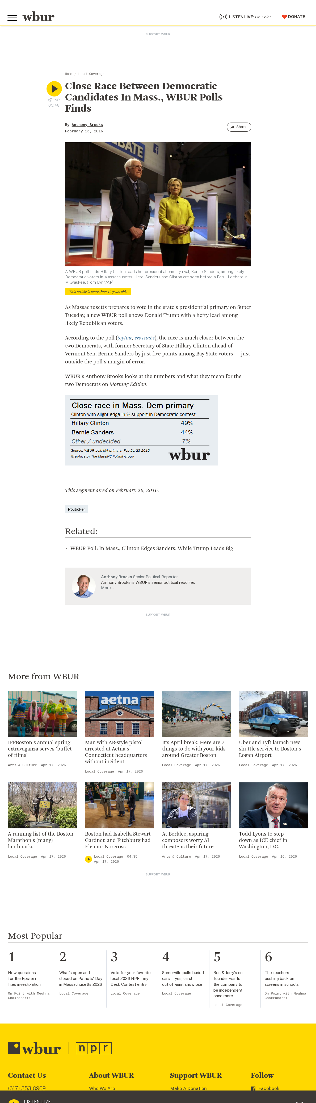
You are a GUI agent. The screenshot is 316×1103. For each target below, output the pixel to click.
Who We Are (102, 1090)
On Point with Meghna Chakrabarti (28, 997)
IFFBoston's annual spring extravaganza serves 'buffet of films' (40, 751)
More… (107, 590)
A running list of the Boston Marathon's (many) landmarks (40, 843)
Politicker (76, 511)
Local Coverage (91, 76)
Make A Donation (188, 1090)
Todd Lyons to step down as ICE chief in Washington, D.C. (263, 843)
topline (125, 340)
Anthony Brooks (87, 127)
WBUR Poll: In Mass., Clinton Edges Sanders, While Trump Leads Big (151, 550)
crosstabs (145, 340)
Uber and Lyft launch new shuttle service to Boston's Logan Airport (270, 751)
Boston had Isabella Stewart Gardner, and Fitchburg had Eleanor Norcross (118, 843)
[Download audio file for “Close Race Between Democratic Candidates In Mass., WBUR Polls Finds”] (50, 101)
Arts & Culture (22, 767)
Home (69, 76)
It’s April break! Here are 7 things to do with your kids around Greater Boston (194, 751)
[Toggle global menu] (13, 19)
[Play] (88, 861)
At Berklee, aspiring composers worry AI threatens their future (188, 843)
